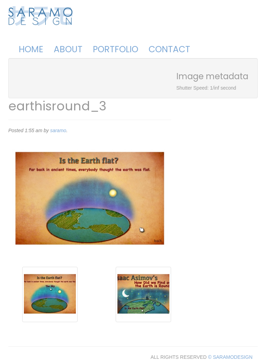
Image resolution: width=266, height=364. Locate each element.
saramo (58, 130)
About (68, 49)
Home (31, 49)
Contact (169, 49)
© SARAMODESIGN (230, 357)
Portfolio (115, 49)
